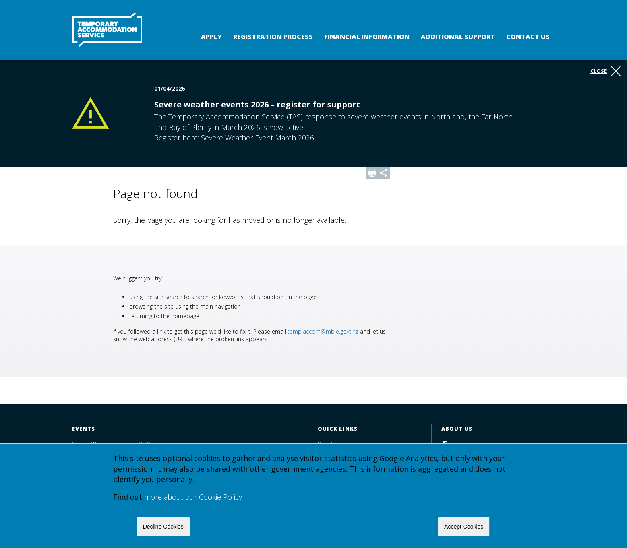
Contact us (528, 36)
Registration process (273, 36)
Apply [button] (211, 36)
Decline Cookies (163, 526)
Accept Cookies (463, 526)
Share (384, 173)
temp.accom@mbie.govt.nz (323, 331)
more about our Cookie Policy (193, 497)
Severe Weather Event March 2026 (257, 137)
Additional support (458, 36)
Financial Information (367, 36)
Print (372, 173)
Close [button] (605, 71)
